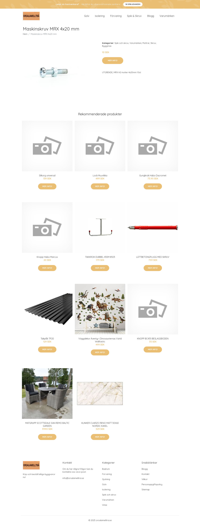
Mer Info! (113, 62)
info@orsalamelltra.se (73, 480)
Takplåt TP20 (47, 340)
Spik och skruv (122, 45)
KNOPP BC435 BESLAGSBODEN (152, 340)
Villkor (145, 481)
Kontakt (145, 476)
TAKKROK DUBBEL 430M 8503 (100, 259)
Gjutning (106, 481)
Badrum (106, 471)
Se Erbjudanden (132, 4)
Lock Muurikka (100, 177)
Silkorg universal (47, 177)
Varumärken (167, 16)
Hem (25, 36)
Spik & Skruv (134, 16)
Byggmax (106, 48)
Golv (86, 16)
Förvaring (116, 16)
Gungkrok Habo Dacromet (152, 177)
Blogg (150, 16)
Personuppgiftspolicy (152, 486)
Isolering (100, 16)
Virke (104, 507)
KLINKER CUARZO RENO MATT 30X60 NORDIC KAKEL (100, 426)
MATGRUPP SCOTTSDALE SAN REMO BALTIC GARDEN (47, 426)
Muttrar (146, 45)
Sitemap (146, 491)
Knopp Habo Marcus (47, 259)
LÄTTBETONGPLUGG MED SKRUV (152, 259)
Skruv (153, 45)
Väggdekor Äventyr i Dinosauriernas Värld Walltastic (100, 342)
